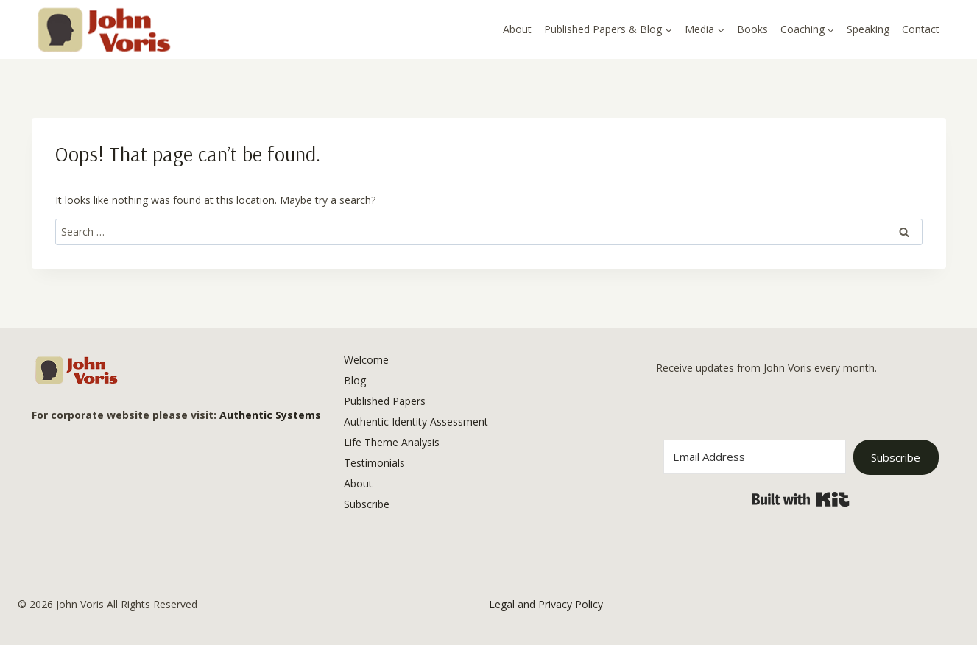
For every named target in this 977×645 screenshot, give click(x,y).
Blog (355, 380)
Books (752, 29)
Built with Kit (801, 499)
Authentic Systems (270, 415)
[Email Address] (755, 457)
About (517, 29)
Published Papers (385, 401)
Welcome (366, 360)
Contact (920, 29)
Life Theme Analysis (392, 442)
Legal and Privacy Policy (546, 604)
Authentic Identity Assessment (416, 422)
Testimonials (374, 463)
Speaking (868, 29)
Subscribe (366, 504)
